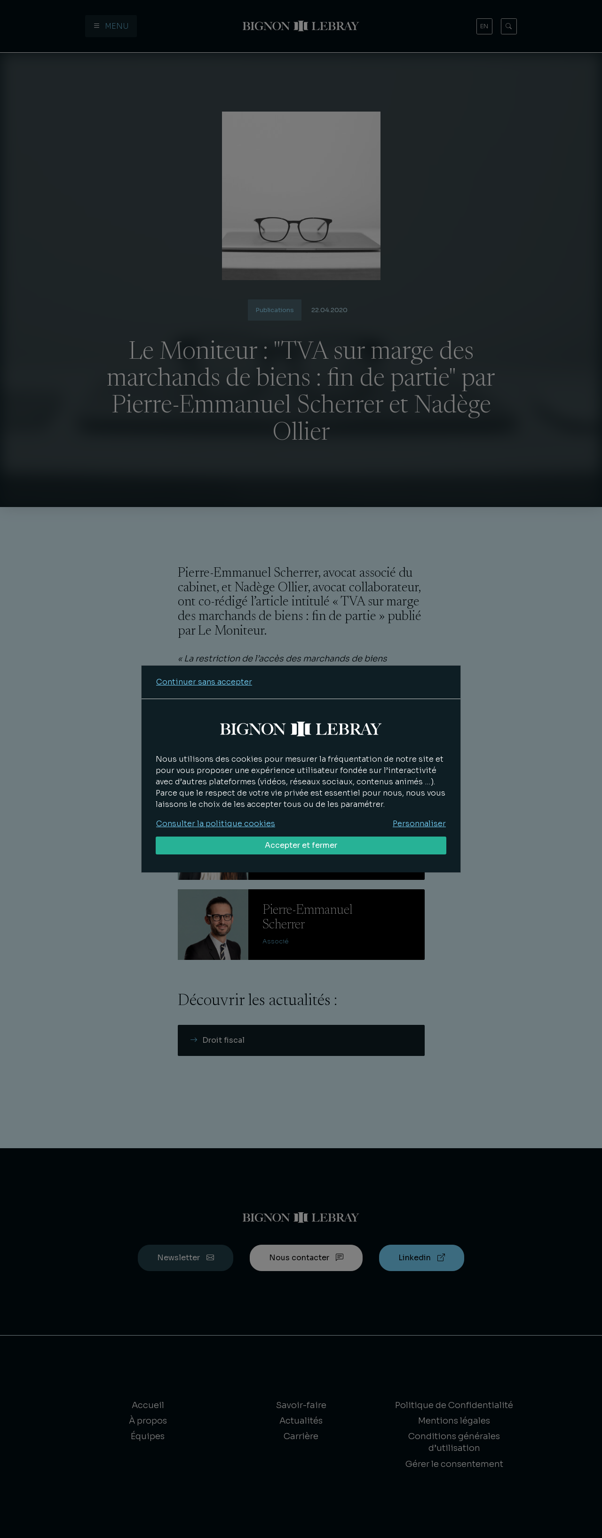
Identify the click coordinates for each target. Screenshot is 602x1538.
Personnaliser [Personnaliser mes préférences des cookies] (419, 824)
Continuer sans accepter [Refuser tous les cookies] (204, 682)
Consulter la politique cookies (215, 824)
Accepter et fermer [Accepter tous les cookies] (301, 845)
